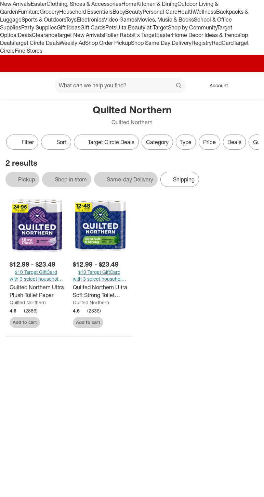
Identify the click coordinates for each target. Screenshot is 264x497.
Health (185, 11)
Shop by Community (192, 27)
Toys (71, 19)
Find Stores (28, 50)
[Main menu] (39, 85)
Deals (25, 34)
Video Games (120, 19)
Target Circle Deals (36, 42)
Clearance (44, 34)
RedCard (223, 42)
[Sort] (56, 142)
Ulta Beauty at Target (142, 27)
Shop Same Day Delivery (161, 42)
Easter (39, 3)
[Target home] (15, 85)
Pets (110, 27)
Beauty (134, 11)
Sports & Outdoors (44, 19)
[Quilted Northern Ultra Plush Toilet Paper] (37, 291)
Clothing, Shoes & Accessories (84, 3)
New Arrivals (15, 3)
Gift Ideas (68, 27)
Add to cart (25, 322)
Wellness (205, 11)
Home (128, 3)
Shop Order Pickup (108, 42)
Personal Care (160, 11)
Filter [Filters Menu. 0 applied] (22, 142)
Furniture (29, 11)
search (179, 85)
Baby (119, 11)
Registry (202, 42)
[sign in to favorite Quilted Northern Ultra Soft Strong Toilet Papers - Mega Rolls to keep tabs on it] (116, 321)
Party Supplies (39, 27)
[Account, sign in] (215, 85)
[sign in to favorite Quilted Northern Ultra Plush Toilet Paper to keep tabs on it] (53, 321)
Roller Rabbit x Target (130, 34)
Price (209, 142)
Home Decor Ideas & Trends (205, 34)
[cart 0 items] (249, 85)
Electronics (90, 19)
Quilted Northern (28, 302)
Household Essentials (86, 11)
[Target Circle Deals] (106, 142)
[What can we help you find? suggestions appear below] (120, 85)
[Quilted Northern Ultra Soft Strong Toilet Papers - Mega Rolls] (100, 291)
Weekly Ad (72, 42)
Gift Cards (92, 27)
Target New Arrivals (80, 34)
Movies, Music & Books (165, 19)
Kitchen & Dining (156, 3)
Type (186, 142)
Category (157, 142)
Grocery (49, 11)
